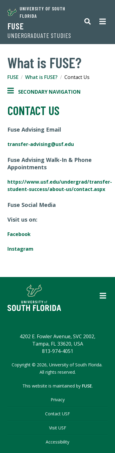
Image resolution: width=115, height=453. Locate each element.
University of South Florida (36, 12)
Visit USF (57, 428)
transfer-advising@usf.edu (41, 144)
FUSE (15, 26)
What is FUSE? (41, 77)
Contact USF (57, 414)
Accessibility (57, 442)
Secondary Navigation (44, 91)
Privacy (58, 399)
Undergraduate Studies (39, 35)
